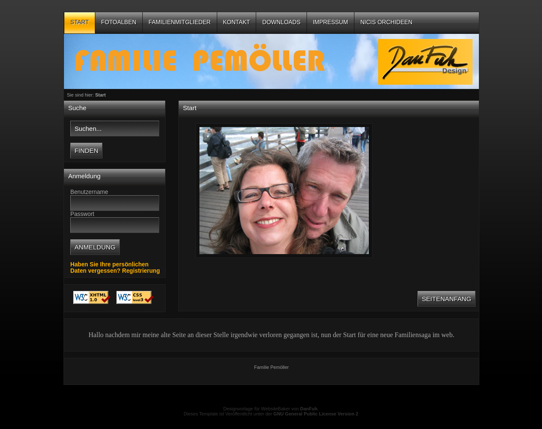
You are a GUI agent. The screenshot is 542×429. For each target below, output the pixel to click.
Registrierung (141, 271)
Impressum (330, 22)
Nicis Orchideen (386, 22)
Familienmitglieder (180, 22)
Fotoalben (118, 22)
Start (79, 22)
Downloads (281, 22)
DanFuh (309, 408)
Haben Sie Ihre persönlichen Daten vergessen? (109, 267)
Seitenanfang (446, 298)
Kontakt (236, 22)
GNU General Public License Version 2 (316, 413)
